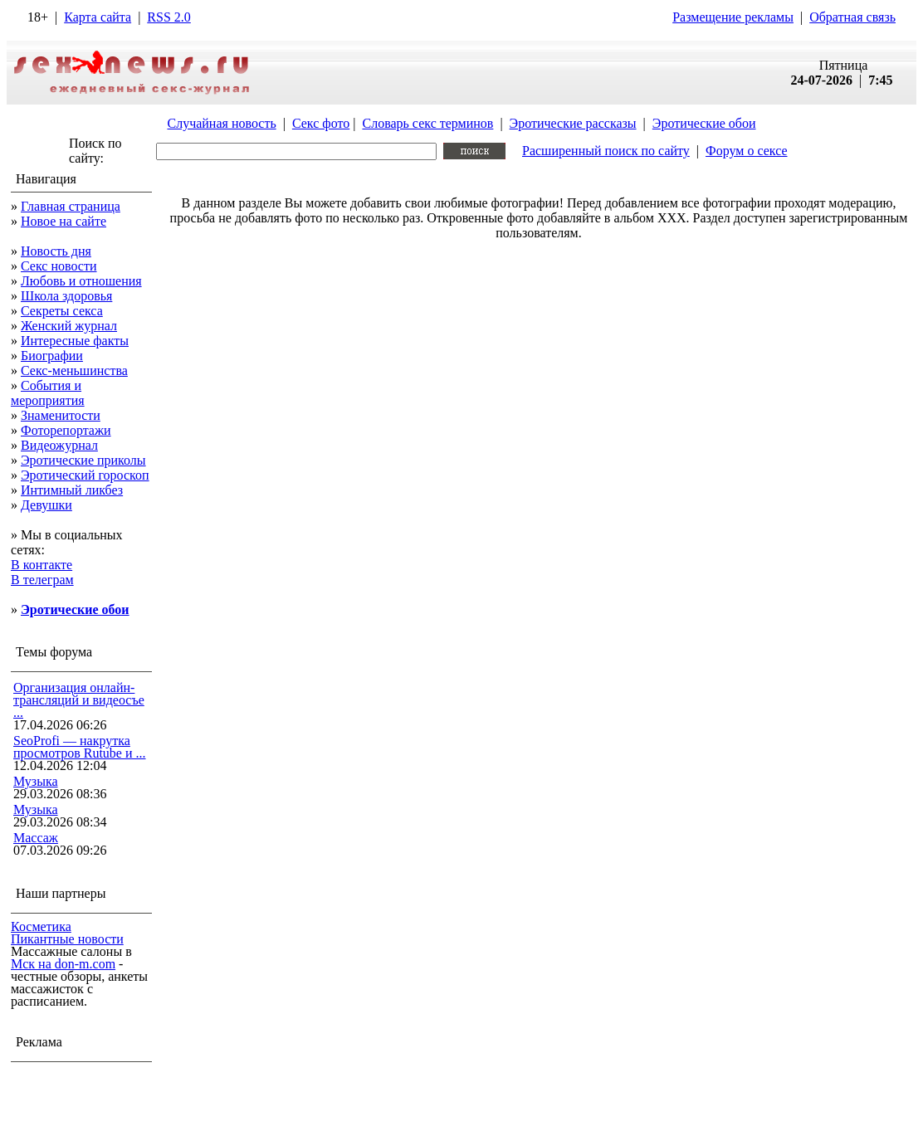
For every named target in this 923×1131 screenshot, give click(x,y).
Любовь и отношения (81, 281)
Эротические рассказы (573, 123)
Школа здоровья (66, 296)
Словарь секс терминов (427, 123)
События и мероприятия (48, 392)
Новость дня (56, 251)
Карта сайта (97, 17)
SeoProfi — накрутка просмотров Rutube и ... (79, 747)
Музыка (35, 781)
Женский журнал (69, 326)
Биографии (52, 356)
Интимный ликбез (72, 490)
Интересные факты (75, 341)
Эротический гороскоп (85, 475)
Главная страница (70, 206)
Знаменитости (60, 415)
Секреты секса (62, 311)
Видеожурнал (59, 445)
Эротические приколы (83, 460)
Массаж (35, 838)
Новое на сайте (63, 221)
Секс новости (59, 266)
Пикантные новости (67, 939)
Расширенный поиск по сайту (606, 151)
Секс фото (320, 123)
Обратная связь (852, 17)
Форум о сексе (747, 151)
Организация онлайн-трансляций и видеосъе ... (78, 699)
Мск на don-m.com (63, 964)
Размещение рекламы (733, 17)
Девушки (46, 505)
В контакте (41, 565)
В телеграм (42, 580)
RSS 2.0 (168, 17)
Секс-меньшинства (74, 370)
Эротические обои (704, 123)
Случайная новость (221, 123)
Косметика (41, 926)
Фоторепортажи (66, 430)
